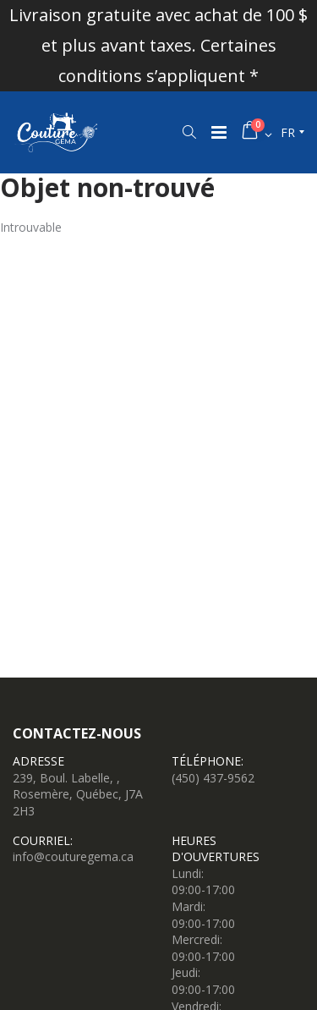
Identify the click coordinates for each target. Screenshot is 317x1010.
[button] (188, 132)
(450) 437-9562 (213, 778)
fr (288, 132)
